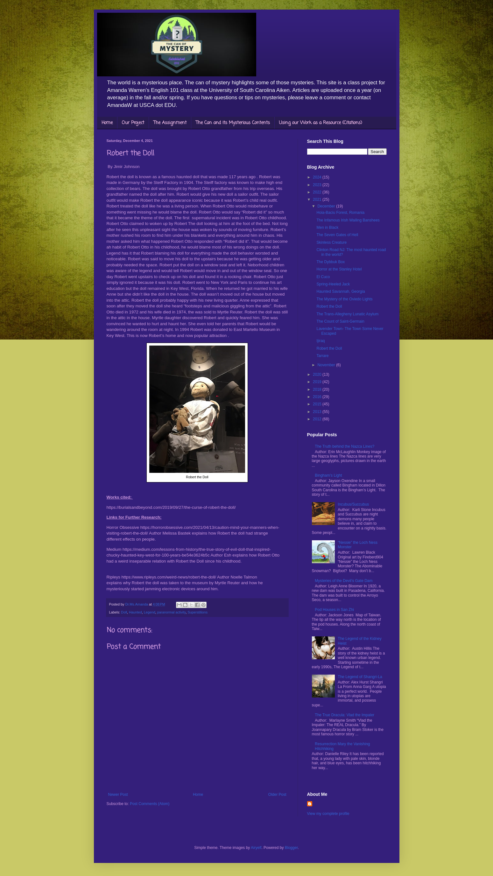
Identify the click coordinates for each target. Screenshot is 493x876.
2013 (317, 412)
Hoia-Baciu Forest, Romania (340, 212)
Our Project (133, 123)
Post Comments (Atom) (150, 804)
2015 (317, 404)
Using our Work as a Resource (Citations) (320, 123)
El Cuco (323, 277)
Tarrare (322, 356)
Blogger (291, 847)
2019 (317, 382)
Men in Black (327, 227)
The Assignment (170, 123)
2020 (317, 374)
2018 (317, 389)
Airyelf (256, 847)
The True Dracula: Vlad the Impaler (344, 715)
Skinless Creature (331, 242)
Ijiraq (320, 341)
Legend (149, 612)
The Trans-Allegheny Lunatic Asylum (347, 314)
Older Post (277, 794)
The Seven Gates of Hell (337, 235)
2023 (317, 185)
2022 (317, 192)
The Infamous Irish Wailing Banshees (347, 220)
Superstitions (198, 612)
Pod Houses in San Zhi (334, 609)
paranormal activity (171, 612)
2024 (317, 177)
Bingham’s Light (328, 475)
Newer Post (118, 794)
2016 (317, 397)
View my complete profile (328, 813)
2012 (317, 419)
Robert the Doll (329, 306)
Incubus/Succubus (353, 504)
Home (107, 123)
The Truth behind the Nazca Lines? (344, 446)
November (326, 365)
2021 (317, 199)
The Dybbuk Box (330, 262)
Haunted (135, 612)
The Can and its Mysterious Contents (233, 123)
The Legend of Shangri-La (360, 677)
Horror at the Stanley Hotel (339, 269)
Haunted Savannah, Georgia (340, 291)
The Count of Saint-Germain (340, 321)
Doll (124, 612)
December (326, 206)
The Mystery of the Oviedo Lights (344, 299)
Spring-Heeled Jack (333, 284)
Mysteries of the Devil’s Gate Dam (343, 580)
